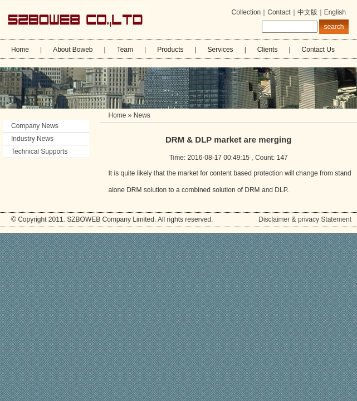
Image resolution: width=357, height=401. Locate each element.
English (335, 12)
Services (220, 49)
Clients (267, 49)
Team (125, 49)
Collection (246, 12)
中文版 (307, 12)
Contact (278, 12)
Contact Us (318, 49)
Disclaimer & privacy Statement (304, 219)
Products (170, 49)
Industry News (32, 139)
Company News (39, 126)
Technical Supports (39, 151)
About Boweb (72, 49)
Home (20, 49)
